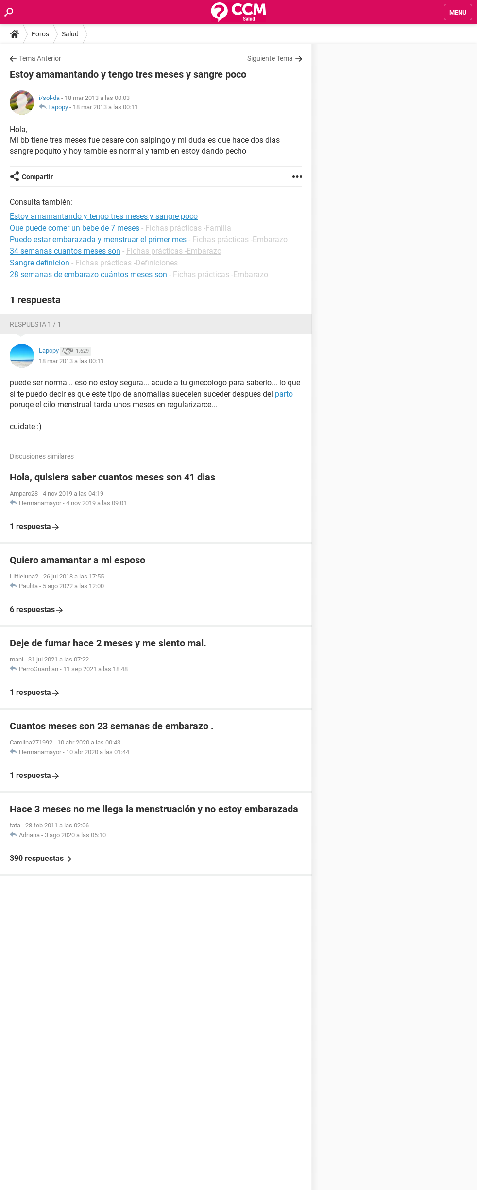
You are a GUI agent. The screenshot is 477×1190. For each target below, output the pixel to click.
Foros (40, 34)
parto (284, 393)
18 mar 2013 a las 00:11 (105, 107)
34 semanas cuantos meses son (65, 251)
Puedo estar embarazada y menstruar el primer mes (98, 239)
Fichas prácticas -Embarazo (240, 239)
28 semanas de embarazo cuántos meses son (88, 274)
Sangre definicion (39, 262)
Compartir (37, 177)
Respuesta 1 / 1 (35, 324)
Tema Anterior (40, 58)
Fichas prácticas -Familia (188, 227)
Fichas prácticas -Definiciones (126, 262)
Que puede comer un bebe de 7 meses (74, 227)
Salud (70, 34)
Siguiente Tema (270, 58)
